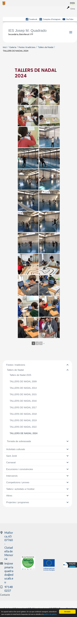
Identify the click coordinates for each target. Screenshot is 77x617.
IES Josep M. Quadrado (27, 30)
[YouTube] (68, 19)
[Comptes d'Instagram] (49, 19)
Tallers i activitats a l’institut (37, 489)
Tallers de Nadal (38, 370)
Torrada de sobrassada (38, 441)
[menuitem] (36, 3)
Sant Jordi (37, 456)
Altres (37, 495)
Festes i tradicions (37, 365)
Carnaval (37, 462)
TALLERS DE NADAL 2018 (23, 414)
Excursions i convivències (37, 469)
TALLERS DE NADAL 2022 (23, 427)
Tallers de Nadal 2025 (20, 375)
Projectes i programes (37, 502)
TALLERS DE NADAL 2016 (23, 401)
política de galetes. (8, 614)
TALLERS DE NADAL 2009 (23, 381)
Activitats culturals (37, 449)
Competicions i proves (37, 482)
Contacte (5, 594)
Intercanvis (37, 476)
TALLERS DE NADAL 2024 (23, 433)
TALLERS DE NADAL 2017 (23, 407)
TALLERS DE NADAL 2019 (23, 420)
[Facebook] (31, 19)
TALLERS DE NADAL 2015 (23, 394)
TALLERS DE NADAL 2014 (23, 388)
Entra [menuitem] (73, 9)
